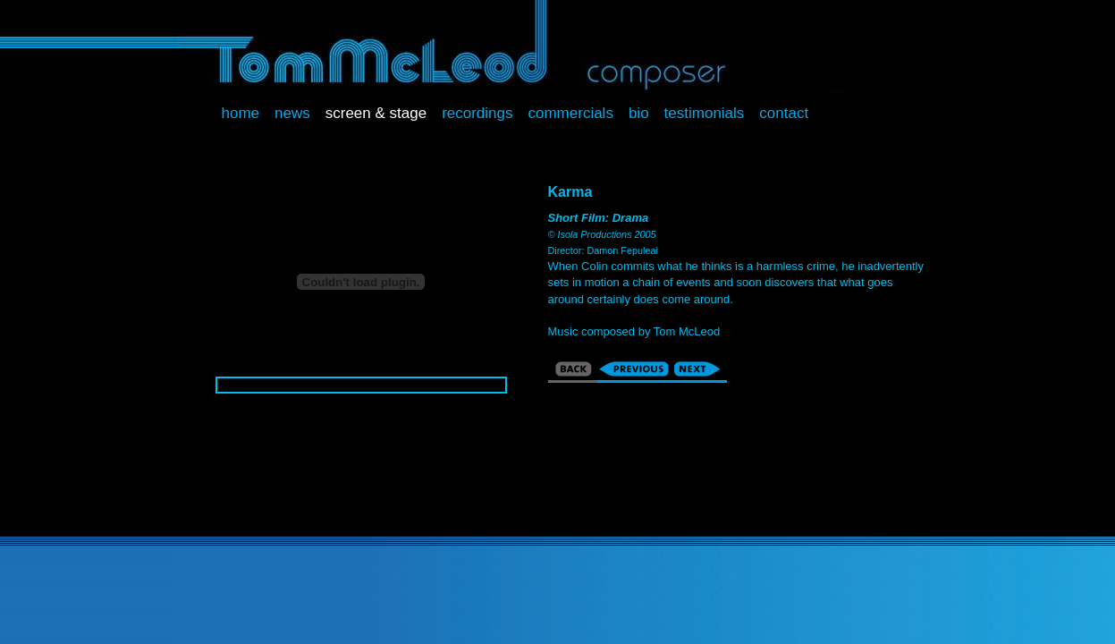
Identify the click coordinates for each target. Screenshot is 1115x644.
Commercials (570, 113)
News (292, 113)
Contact (783, 113)
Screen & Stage (376, 113)
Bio (639, 113)
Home (241, 113)
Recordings (477, 113)
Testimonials (704, 113)
